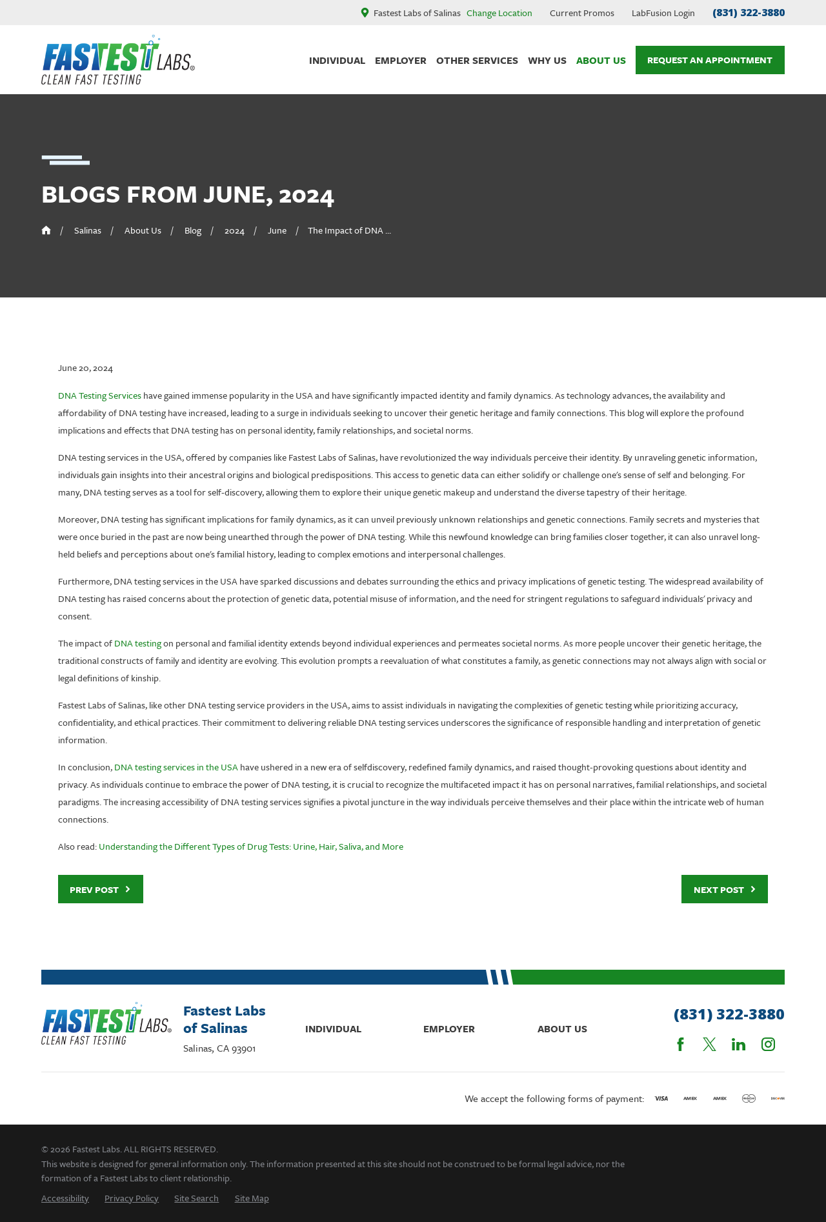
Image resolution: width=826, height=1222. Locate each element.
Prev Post (100, 889)
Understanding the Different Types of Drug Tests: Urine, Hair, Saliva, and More (251, 846)
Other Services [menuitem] (477, 60)
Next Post (725, 889)
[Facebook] (680, 1044)
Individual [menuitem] (337, 60)
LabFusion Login (663, 12)
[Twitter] (709, 1044)
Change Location (499, 12)
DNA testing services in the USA (176, 767)
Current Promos (582, 12)
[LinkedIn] (738, 1044)
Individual (333, 1028)
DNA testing (137, 643)
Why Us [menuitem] (547, 60)
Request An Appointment (709, 59)
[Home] (118, 60)
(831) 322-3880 (748, 12)
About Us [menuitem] (601, 60)
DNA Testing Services (99, 395)
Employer (449, 1028)
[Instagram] (768, 1044)
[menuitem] (65, 1198)
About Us (562, 1028)
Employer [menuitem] (401, 60)
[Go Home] (46, 230)
